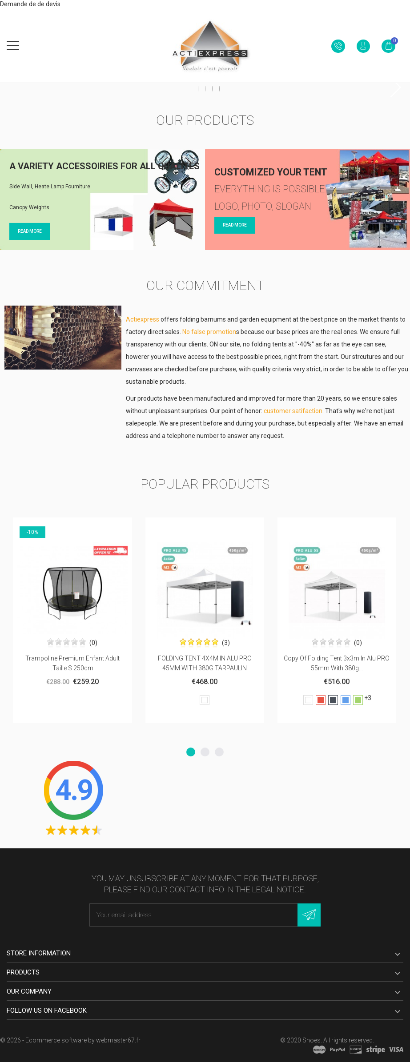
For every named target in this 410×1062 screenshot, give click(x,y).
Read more (30, 227)
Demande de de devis (30, 4)
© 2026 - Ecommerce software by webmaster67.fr (70, 1040)
